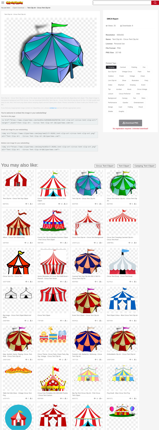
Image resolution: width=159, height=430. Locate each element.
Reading (48, 416)
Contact (125, 425)
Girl (86, 413)
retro (143, 98)
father (94, 413)
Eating (98, 419)
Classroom (41, 416)
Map (75, 416)
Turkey (128, 410)
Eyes (66, 413)
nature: (17, 406)
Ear (62, 413)
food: (16, 419)
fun (144, 67)
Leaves (34, 406)
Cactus (40, 406)
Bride (32, 413)
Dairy (28, 419)
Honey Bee (85, 410)
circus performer (125, 94)
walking (71, 413)
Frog (79, 410)
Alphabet (110, 416)
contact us (53, 108)
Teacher (30, 416)
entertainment (138, 102)
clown (143, 76)
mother (43, 413)
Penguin (117, 410)
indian (110, 85)
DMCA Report (112, 19)
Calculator (117, 416)
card (120, 107)
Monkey (101, 410)
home (77, 413)
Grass (71, 406)
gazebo (125, 102)
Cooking (109, 419)
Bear (26, 410)
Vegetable (75, 419)
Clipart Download (18, 8)
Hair (82, 413)
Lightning (77, 406)
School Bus (68, 416)
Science (93, 416)
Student (24, 416)
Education (61, 416)
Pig (112, 410)
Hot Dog (115, 419)
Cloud (110, 406)
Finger (109, 413)
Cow (51, 410)
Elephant (69, 410)
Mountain (95, 406)
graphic (121, 111)
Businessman (50, 413)
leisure (110, 94)
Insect (92, 410)
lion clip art (112, 80)
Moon (83, 406)
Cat (41, 410)
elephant (121, 85)
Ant (23, 410)
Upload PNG (140, 425)
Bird (30, 410)
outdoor (111, 76)
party (146, 80)
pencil (141, 107)
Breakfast (23, 419)
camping (111, 67)
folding (130, 107)
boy (89, 413)
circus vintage (142, 89)
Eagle (64, 410)
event (143, 85)
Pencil (54, 416)
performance (112, 102)
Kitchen (82, 419)
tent (148, 71)
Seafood (68, 419)
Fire (55, 406)
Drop (115, 406)
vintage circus (127, 71)
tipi (109, 89)
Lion (97, 410)
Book (35, 416)
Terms (109, 425)
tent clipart (124, 166)
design (110, 107)
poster (121, 76)
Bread (103, 419)
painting (134, 67)
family (37, 413)
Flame (59, 406)
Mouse (108, 410)
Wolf (132, 410)
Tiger (122, 410)
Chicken (45, 410)
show (124, 80)
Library (88, 416)
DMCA (132, 425)
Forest (120, 406)
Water (101, 406)
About (103, 425)
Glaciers (65, 406)
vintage (132, 76)
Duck (59, 410)
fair (134, 98)
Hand (114, 413)
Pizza (93, 419)
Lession (124, 416)
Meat (55, 419)
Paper (99, 416)
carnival (123, 67)
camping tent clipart (144, 166)
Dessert (34, 419)
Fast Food (46, 419)
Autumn (28, 406)
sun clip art (112, 71)
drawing (132, 85)
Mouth (99, 413)
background (112, 98)
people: (17, 413)
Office (104, 416)
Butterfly (35, 410)
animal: (17, 410)
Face (104, 413)
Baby (27, 413)
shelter (110, 111)
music (129, 89)
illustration (135, 80)
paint (139, 71)
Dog (55, 410)
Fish (75, 410)
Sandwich (62, 419)
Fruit (51, 419)
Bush (105, 406)
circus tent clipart (105, 166)
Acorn (23, 406)
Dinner (88, 419)
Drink (39, 419)
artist (138, 94)
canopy (124, 98)
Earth (50, 406)
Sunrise (88, 406)
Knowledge (81, 416)
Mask (23, 413)
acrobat (119, 89)
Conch (46, 406)
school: (17, 416)
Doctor (58, 413)
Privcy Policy (117, 425)
